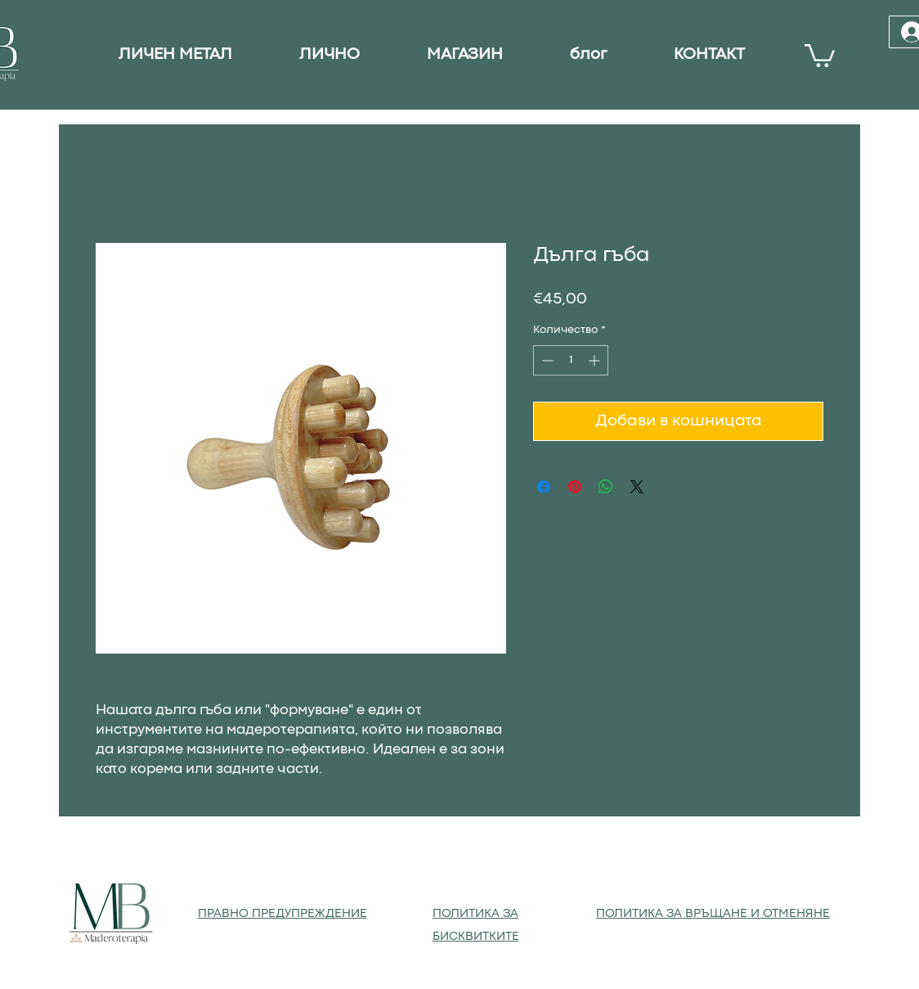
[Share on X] (637, 487)
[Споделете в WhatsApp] (606, 487)
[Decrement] (546, 360)
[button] (820, 54)
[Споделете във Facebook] (544, 487)
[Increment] (595, 360)
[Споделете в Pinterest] (575, 487)
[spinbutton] (570, 360)
